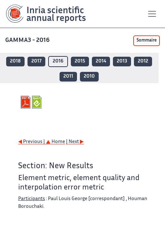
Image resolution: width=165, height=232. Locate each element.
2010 (89, 76)
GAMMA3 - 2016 (28, 40)
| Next (75, 142)
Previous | (32, 142)
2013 (122, 61)
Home (55, 142)
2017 (36, 61)
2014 (101, 61)
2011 (68, 76)
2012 (143, 61)
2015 (80, 61)
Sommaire (147, 41)
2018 (15, 61)
